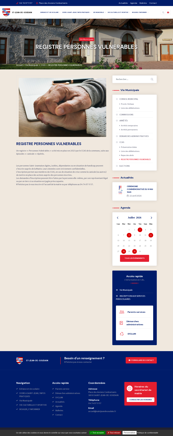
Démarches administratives (135, 323)
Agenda (133, 3)
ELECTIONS (124, 166)
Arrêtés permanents (128, 130)
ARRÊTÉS (123, 121)
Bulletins (143, 3)
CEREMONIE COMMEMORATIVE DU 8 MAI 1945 (140, 189)
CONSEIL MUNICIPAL (128, 99)
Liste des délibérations (129, 108)
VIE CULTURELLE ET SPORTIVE (118, 12)
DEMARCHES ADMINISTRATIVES (134, 136)
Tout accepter (97, 433)
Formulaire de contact (141, 360)
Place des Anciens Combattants (53, 3)
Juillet (134, 217)
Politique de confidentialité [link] (147, 433)
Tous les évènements (135, 258)
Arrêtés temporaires (128, 126)
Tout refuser (114, 433)
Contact (153, 3)
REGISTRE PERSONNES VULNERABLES (135, 159)
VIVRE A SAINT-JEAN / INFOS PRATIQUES (75, 12)
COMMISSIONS (126, 115)
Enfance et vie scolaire (49, 12)
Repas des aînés (126, 155)
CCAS (43, 65)
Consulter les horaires (140, 400)
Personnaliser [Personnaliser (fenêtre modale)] (130, 433)
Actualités (123, 3)
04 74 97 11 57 (25, 3)
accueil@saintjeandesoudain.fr (102, 411)
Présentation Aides (128, 147)
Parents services (136, 312)
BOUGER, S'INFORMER (139, 12)
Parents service (62, 389)
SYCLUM (132, 334)
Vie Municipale (98, 12)
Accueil (19, 65)
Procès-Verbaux (126, 104)
